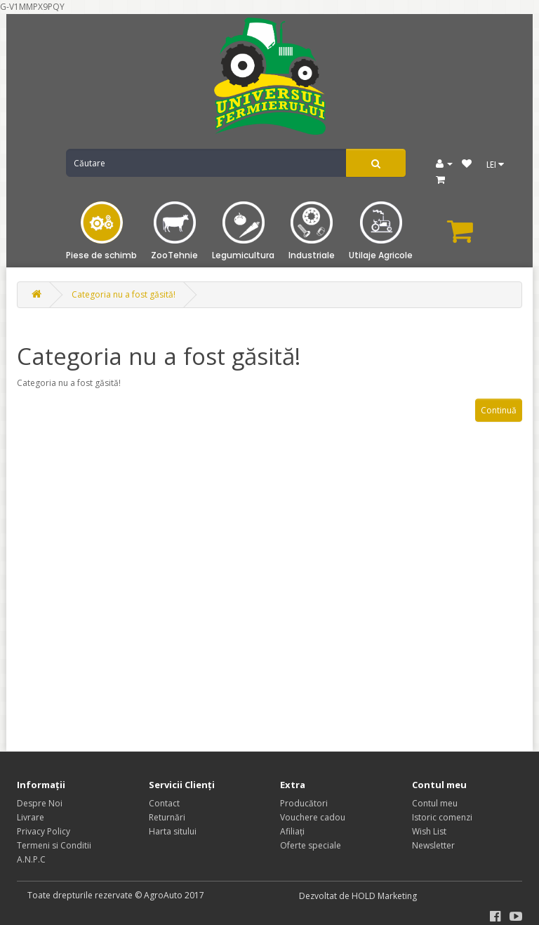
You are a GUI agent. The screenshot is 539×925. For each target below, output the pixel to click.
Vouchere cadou (312, 817)
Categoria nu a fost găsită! (123, 294)
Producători (304, 803)
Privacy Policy (43, 831)
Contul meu (435, 803)
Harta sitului (173, 831)
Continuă (499, 410)
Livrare (30, 817)
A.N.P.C (31, 859)
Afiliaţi (292, 831)
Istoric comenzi (442, 817)
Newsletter (433, 845)
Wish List (429, 831)
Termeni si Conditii (54, 845)
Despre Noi (39, 803)
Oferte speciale (310, 845)
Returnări (167, 817)
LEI (495, 165)
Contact (164, 803)
